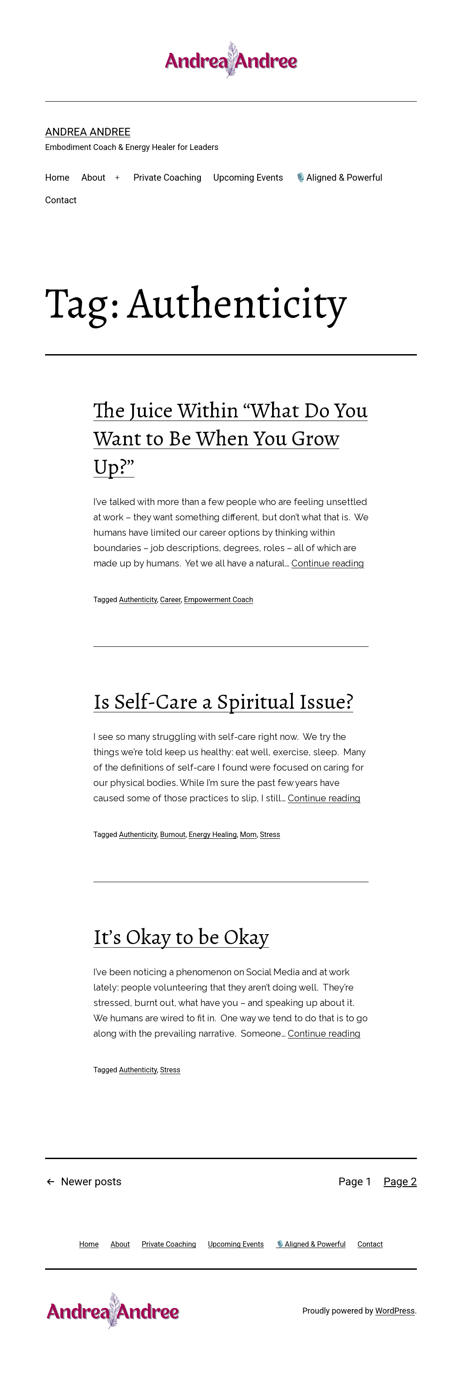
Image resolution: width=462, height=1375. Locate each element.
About (93, 177)
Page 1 (355, 1181)
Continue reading (327, 563)
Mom (248, 834)
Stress (270, 834)
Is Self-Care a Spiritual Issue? (223, 701)
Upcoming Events (248, 177)
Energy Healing (212, 834)
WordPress (395, 1310)
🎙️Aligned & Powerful (339, 177)
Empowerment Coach (218, 599)
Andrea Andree (87, 132)
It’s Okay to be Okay (181, 937)
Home (57, 177)
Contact (61, 200)
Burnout (172, 834)
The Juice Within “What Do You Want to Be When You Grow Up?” (230, 438)
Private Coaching (168, 177)
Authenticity (138, 599)
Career (170, 599)
